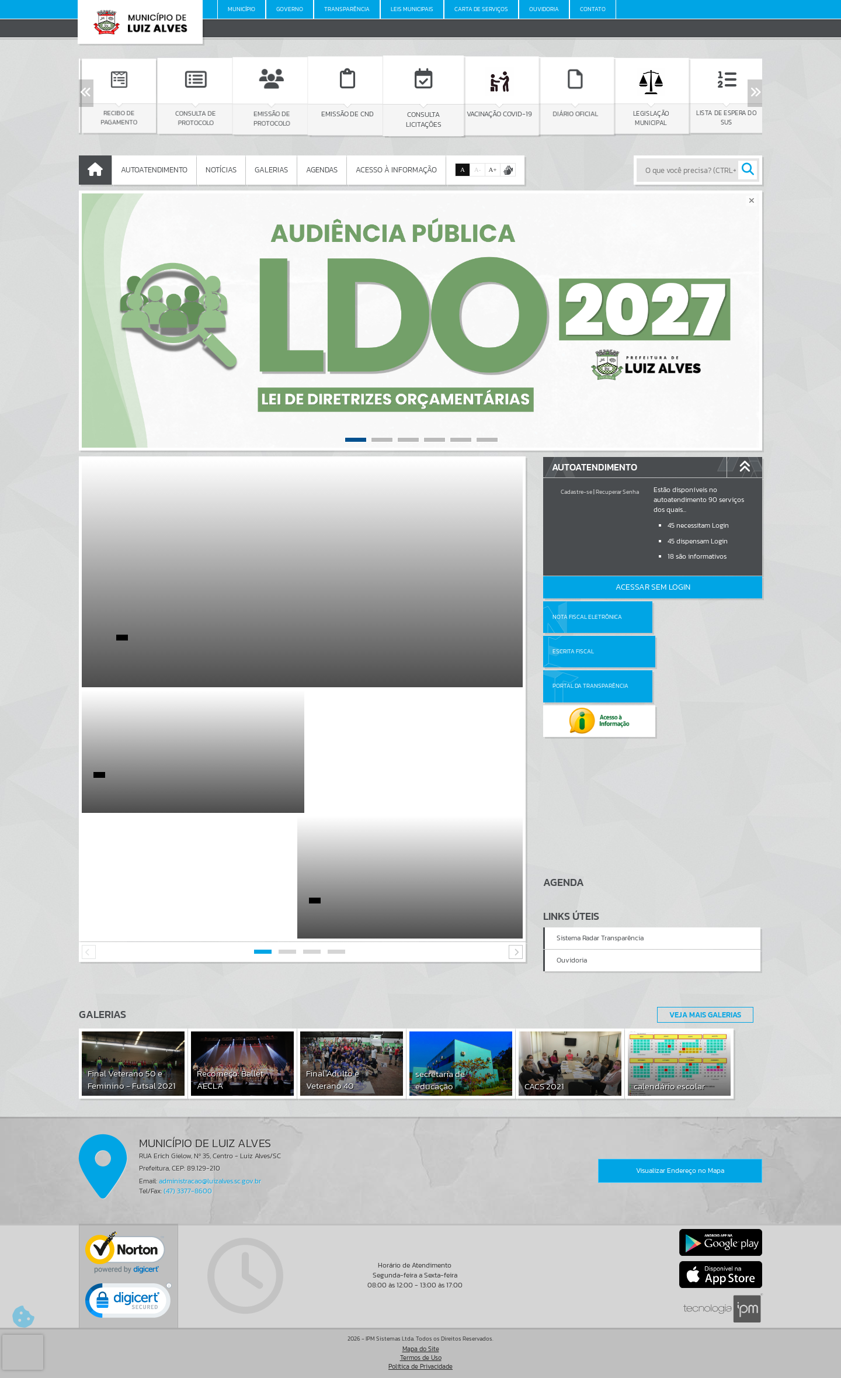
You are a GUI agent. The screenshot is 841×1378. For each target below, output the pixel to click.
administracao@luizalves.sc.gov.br (210, 1181)
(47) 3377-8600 (188, 1191)
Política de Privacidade (420, 1366)
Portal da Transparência (590, 651)
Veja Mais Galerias (701, 1014)
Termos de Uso (421, 1357)
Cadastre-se (576, 491)
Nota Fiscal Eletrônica (587, 616)
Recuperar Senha (617, 491)
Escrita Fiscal (683, 616)
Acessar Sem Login (653, 587)
